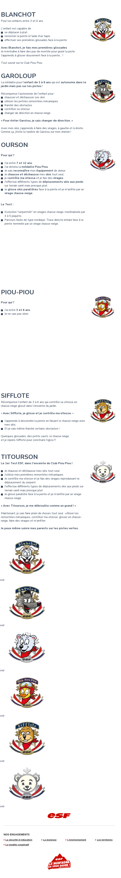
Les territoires (105, 839)
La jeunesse (49, 839)
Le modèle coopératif (17, 844)
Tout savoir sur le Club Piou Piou (21, 63)
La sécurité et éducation (18, 839)
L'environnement (76, 839)
